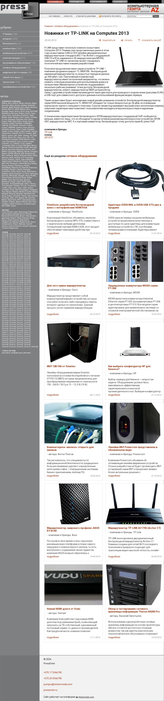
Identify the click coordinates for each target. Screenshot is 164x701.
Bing (27, 111)
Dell (25, 119)
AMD (11, 107)
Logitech (28, 143)
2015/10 (27, 306)
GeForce (31, 127)
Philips (4, 166)
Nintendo (23, 155)
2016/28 (5, 339)
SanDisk (5, 176)
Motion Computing (9, 152)
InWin (20, 135)
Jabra (19, 137)
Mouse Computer (31, 152)
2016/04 (12, 328)
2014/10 (5, 284)
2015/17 (20, 310)
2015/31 (5, 318)
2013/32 (20, 270)
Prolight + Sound (16, 170)
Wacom (8, 192)
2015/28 (12, 316)
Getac (18, 129)
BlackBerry (6, 113)
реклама (27, 353)
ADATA (15, 103)
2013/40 (20, 274)
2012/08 (27, 234)
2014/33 (20, 294)
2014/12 (20, 284)
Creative (33, 117)
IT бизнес (10, 34)
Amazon (5, 107)
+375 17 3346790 (53, 672)
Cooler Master (13, 117)
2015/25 (20, 314)
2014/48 (12, 302)
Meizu (34, 145)
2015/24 (12, 314)
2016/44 (5, 347)
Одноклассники (28, 200)
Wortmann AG (29, 194)
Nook (11, 158)
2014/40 (12, 298)
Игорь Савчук (13, 220)
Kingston (14, 139)
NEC (3, 155)
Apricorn (34, 107)
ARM (17, 109)
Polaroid (25, 168)
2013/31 (12, 270)
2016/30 (20, 339)
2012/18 (12, 240)
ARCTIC (11, 109)
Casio (33, 113)
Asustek (5, 111)
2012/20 (27, 240)
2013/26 (5, 268)
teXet (27, 184)
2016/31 (27, 339)
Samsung (33, 174)
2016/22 (27, 335)
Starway (27, 180)
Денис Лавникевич (28, 216)
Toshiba (16, 186)
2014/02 (5, 280)
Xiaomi (9, 196)
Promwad (26, 170)
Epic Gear (32, 202)
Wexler (35, 192)
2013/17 (5, 264)
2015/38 (27, 320)
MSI (22, 153)
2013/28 (20, 268)
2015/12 (12, 308)
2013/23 (12, 266)
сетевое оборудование (17, 67)
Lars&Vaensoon (29, 204)
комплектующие (14, 58)
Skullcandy (17, 178)
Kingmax (18, 204)
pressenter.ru (50, 690)
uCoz (15, 188)
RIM (28, 172)
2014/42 (27, 298)
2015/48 (12, 326)
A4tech (4, 103)
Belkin (17, 111)
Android (17, 107)
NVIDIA (17, 158)
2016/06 (27, 328)
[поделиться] (107, 40)
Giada (23, 129)
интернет (10, 39)
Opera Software (27, 160)
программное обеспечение (19, 63)
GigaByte (30, 129)
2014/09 (27, 282)
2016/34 (20, 341)
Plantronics (19, 166)
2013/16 (27, 262)
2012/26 (12, 244)
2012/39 (20, 250)
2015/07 (5, 306)
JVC (32, 137)
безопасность (12, 43)
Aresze (25, 202)
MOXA (10, 153)
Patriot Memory (25, 164)
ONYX (17, 160)
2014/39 (5, 298)
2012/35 (20, 248)
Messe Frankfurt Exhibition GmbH (15, 147)
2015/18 (27, 310)
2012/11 (20, 236)
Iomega (26, 135)
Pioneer (11, 166)
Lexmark (5, 143)
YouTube (5, 198)
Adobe (21, 103)
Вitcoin (4, 200)
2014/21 (20, 288)
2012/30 (12, 246)
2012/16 (27, 238)
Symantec (5, 184)
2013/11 (20, 260)
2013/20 (27, 264)
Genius (12, 129)
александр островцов (10, 214)
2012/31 (20, 246)
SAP (10, 176)
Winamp (12, 194)
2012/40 (27, 250)
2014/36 (12, 296)
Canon (27, 113)
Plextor (26, 166)
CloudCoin (24, 115)
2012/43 (20, 252)
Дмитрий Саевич (9, 218)
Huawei (29, 133)
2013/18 (12, 264)
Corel (22, 117)
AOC (22, 107)
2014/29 (20, 292)
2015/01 (20, 302)
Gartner (19, 127)
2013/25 (27, 266)
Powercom (33, 168)
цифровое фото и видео (17, 72)
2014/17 (20, 286)
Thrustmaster (7, 186)
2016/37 (12, 343)
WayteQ (15, 192)
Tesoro (13, 206)
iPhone (4, 137)
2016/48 (34, 347)
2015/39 (5, 323)
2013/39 (12, 274)
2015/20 (12, 312)
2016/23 (5, 336)
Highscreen (6, 133)
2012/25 (5, 244)
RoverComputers (15, 174)
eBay (14, 121)
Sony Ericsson (17, 180)
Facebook (18, 123)
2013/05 (5, 258)
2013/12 (27, 260)
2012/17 (5, 240)
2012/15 (20, 238)
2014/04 (20, 280)
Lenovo (24, 142)
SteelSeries (6, 182)
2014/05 (27, 280)
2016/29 (12, 339)
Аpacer (21, 198)
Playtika (5, 202)
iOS (31, 135)
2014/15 (12, 286)
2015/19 (5, 312)
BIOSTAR (33, 111)
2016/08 (12, 331)
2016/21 (20, 335)
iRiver (10, 137)
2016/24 (12, 336)
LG (11, 143)
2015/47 (5, 326)
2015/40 (12, 323)
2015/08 (12, 306)
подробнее (53, 233)
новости (68, 16)
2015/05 (20, 304)
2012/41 (5, 252)
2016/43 (27, 345)
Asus (28, 109)
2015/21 (20, 312)
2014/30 (27, 292)
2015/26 (27, 314)
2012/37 (5, 250)
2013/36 (20, 272)
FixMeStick (27, 123)
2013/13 (5, 262)
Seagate (21, 176)
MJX (34, 150)
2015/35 (5, 320)
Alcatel (17, 105)
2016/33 (12, 341)
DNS (9, 121)
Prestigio (5, 170)
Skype (24, 178)
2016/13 (20, 333)
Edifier (19, 121)
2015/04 (12, 304)
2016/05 (20, 328)
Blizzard (14, 113)
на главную (54, 16)
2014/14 (5, 286)
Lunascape (6, 145)
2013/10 (12, 260)
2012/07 (20, 234)
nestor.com (55, 2)
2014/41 (20, 298)
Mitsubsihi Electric (23, 150)
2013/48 (20, 278)
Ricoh (24, 172)
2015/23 (5, 314)
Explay (11, 123)
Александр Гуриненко (28, 212)
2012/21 (5, 242)
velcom (30, 188)
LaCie (33, 139)
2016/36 (5, 343)
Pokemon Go (16, 168)
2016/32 (5, 341)
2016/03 (5, 328)
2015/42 (27, 323)
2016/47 (27, 347)
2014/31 (5, 294)
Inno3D (11, 204)
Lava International (9, 142)
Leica (19, 142)
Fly (10, 125)
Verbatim (5, 190)
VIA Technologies (22, 190)
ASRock (23, 109)
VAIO (25, 188)
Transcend (31, 186)
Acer (9, 103)
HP (20, 133)
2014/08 (20, 282)
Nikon (16, 155)
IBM (34, 133)
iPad (35, 135)
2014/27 (5, 292)
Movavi (4, 153)
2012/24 (27, 242)
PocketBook (6, 168)
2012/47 (20, 254)
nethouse (9, 155)
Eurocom (5, 123)
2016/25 (20, 336)
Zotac (12, 198)
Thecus (32, 184)
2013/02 (12, 256)
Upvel (19, 188)
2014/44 (12, 300)
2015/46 (27, 325)
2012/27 (20, 244)
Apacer (18, 202)
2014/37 (20, 296)
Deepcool (11, 119)
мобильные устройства (17, 53)
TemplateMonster (17, 184)
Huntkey (5, 204)
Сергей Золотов (14, 226)
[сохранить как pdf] (149, 40)
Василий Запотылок (10, 216)
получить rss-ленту (110, 16)
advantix (28, 103)
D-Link (4, 119)
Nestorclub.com (86, 697)
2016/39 (27, 343)
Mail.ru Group (16, 145)
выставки (6, 353)
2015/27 (5, 316)
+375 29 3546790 (53, 678)
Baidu (11, 111)
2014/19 (5, 288)
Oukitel (25, 162)
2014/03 (12, 280)
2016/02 (27, 326)
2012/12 (27, 236)
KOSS (21, 139)
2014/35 (5, 296)
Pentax (34, 164)
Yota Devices (32, 196)
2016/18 (12, 335)
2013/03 (20, 256)
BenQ (22, 111)
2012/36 (27, 248)
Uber (10, 188)
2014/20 (12, 288)
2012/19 (20, 240)
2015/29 (20, 316)
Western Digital (25, 192)
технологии (11, 82)
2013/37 (27, 272)
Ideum (4, 135)
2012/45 (5, 254)
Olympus (10, 160)
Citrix (9, 115)
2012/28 (27, 244)
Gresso (34, 131)
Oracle (9, 162)
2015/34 (27, 318)
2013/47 (12, 278)
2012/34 (12, 248)
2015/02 (27, 302)
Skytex (29, 178)
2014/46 (27, 300)
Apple (27, 107)
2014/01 (27, 278)
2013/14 (12, 262)
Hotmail (15, 133)
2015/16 (12, 310)
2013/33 (27, 270)
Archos (4, 109)
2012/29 (5, 246)
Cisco (4, 115)
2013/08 (27, 258)
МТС (19, 200)
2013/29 (27, 268)
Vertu (12, 190)
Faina (4, 212)
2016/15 (5, 335)
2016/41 (12, 345)
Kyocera (27, 139)
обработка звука (13, 77)
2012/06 (12, 234)
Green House (25, 131)
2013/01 (5, 256)
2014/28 (12, 292)
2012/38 (12, 250)
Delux (30, 119)
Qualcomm (6, 172)
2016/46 (20, 347)
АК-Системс (30, 198)
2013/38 (5, 274)
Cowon (27, 117)
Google (16, 131)
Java (24, 137)
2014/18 (27, 286)
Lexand (31, 142)
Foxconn (15, 125)
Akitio (12, 105)
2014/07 (12, 282)
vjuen (16, 212)
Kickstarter (6, 139)
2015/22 (27, 312)
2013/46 (5, 278)
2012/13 (5, 238)
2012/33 (5, 248)
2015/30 (27, 316)
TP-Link (23, 186)
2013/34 (5, 272)
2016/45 (12, 347)
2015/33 (20, 318)
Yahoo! (23, 196)
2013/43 (12, 276)
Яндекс (12, 202)
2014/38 (27, 296)
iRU (14, 137)
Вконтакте (12, 200)
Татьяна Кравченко (10, 228)
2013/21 (5, 266)
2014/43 (5, 300)
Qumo (13, 172)
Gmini (10, 131)
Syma (29, 182)
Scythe (15, 176)
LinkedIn (16, 143)
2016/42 (20, 345)
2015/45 (20, 325)
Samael (10, 212)
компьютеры (12, 48)
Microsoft (11, 150)
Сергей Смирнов (29, 226)
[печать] (126, 40)
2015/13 (20, 308)
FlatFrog (5, 125)
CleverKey (16, 115)
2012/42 (12, 252)
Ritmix (33, 172)
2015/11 (5, 308)
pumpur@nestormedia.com (58, 684)
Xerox (4, 196)
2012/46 (12, 254)
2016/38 (20, 343)
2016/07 (5, 331)
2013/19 (20, 264)
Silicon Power (7, 178)
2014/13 (27, 284)
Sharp (27, 176)
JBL (28, 137)
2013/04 (27, 256)
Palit (7, 164)
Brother (21, 113)
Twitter (4, 188)
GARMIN (11, 127)
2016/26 (27, 336)
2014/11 (12, 284)
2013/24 (20, 266)
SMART (5, 180)
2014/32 (12, 294)
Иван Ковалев (23, 218)
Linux (22, 143)
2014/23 (5, 290)
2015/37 (20, 320)
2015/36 (12, 320)
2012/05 (5, 234)
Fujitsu (4, 127)
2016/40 (5, 345)
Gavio (25, 127)
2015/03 (5, 304)
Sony (10, 180)
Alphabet (31, 105)
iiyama (10, 135)
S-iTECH (26, 174)
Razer (18, 172)
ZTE (16, 198)
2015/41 (20, 323)
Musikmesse (30, 153)
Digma (4, 121)
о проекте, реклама (86, 16)
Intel (15, 135)
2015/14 (27, 308)
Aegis (34, 103)
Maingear (27, 145)
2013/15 (20, 262)
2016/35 (27, 341)
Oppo (4, 162)
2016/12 (12, 333)
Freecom (22, 125)
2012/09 (5, 236)
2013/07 (20, 258)
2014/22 (27, 288)
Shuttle (33, 176)
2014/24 (12, 290)
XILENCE (16, 196)
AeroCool (5, 105)
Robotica (5, 174)
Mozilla (17, 153)
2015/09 (20, 306)
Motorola (20, 152)
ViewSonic (33, 190)
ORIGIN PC (17, 162)
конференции (16, 353)
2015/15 (5, 310)
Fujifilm (29, 125)
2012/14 (12, 238)
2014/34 (27, 294)
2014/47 (5, 302)
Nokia (29, 155)
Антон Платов (25, 214)
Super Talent (16, 182)
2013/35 (12, 272)
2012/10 (12, 236)
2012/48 (27, 254)
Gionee (4, 131)
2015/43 (5, 325)
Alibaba (24, 105)
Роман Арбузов (19, 224)
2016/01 (20, 326)
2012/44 (27, 252)
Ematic (25, 121)
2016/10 (27, 331)
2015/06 (27, 304)
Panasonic (14, 164)
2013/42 (5, 276)
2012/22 (12, 242)
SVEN (24, 182)
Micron (4, 150)
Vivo (3, 192)
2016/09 (20, 331)
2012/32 (27, 246)
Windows (19, 194)
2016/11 (5, 333)
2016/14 (27, 333)
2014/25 (20, 290)
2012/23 (20, 242)
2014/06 (5, 282)
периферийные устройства (19, 87)
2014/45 (20, 300)
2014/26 (27, 290)
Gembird (5, 129)
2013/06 (12, 258)
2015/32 (12, 318)
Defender (19, 119)
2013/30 (5, 270)
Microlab (33, 147)
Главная (48, 26)
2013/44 (20, 276)
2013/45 (27, 276)
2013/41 (27, 274)
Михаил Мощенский (21, 222)
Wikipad (5, 194)
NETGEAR (6, 206)
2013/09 (5, 260)
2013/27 (12, 268)
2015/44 (12, 325)
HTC (23, 133)
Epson (31, 121)
